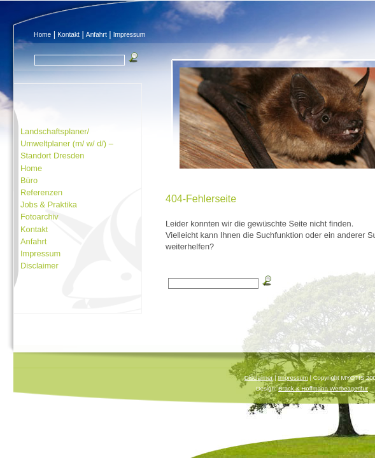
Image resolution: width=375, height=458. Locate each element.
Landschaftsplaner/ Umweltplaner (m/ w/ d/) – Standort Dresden (66, 143)
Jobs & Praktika (48, 204)
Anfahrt (96, 34)
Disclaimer (39, 265)
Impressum (129, 34)
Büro (29, 180)
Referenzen (41, 192)
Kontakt (68, 34)
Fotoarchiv (39, 216)
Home (42, 34)
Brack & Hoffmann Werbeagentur (323, 388)
